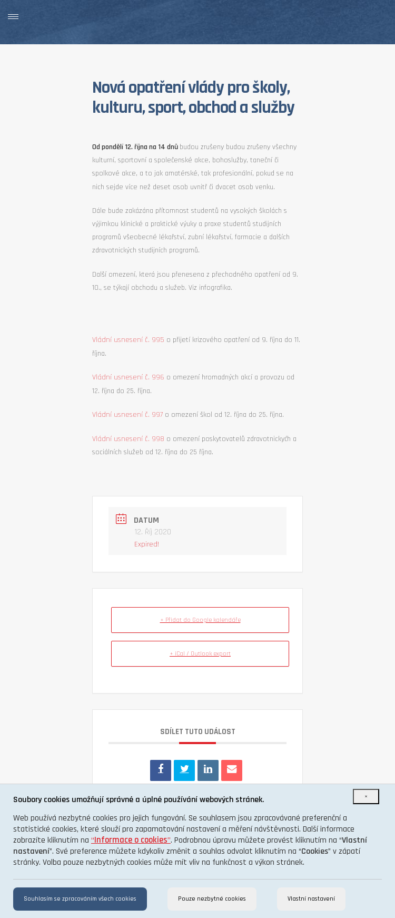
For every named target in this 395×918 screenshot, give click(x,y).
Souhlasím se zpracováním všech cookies (80, 899)
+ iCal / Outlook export (200, 654)
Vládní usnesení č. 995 (128, 340)
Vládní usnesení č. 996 (128, 377)
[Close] (366, 796)
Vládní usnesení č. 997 (127, 414)
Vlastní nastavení (311, 899)
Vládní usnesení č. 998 (128, 439)
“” (131, 840)
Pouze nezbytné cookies (212, 899)
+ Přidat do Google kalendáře (200, 620)
